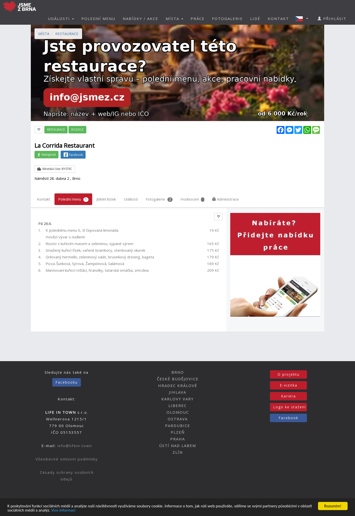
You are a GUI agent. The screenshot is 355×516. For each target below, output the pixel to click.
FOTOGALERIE (227, 18)
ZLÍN (178, 452)
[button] (303, 18)
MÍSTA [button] (174, 18)
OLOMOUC (177, 412)
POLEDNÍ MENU (98, 18)
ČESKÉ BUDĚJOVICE (177, 378)
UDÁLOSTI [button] (61, 18)
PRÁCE (198, 18)
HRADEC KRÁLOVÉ (177, 385)
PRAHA (177, 438)
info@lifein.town (74, 445)
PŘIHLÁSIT (332, 18)
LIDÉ (255, 18)
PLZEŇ (178, 432)
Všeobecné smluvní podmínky (67, 458)
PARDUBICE (177, 425)
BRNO (177, 372)
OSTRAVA (178, 418)
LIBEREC (177, 405)
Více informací (63, 510)
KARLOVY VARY (177, 398)
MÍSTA (43, 33)
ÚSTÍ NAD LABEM (177, 445)
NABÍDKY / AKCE (140, 18)
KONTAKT (278, 18)
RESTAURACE (66, 33)
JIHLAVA (177, 392)
